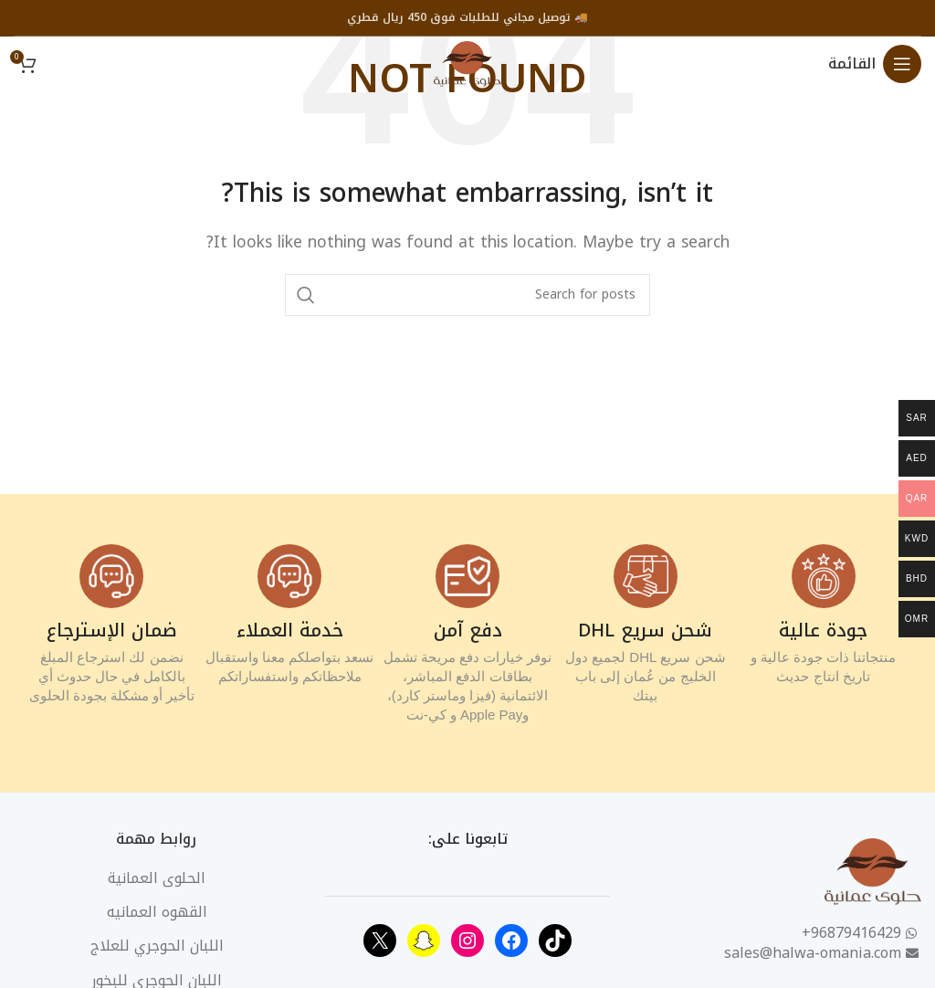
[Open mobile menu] (874, 64)
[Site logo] (467, 62)
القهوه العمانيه (157, 912)
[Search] (467, 295)
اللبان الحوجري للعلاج (157, 946)
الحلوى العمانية (156, 878)
